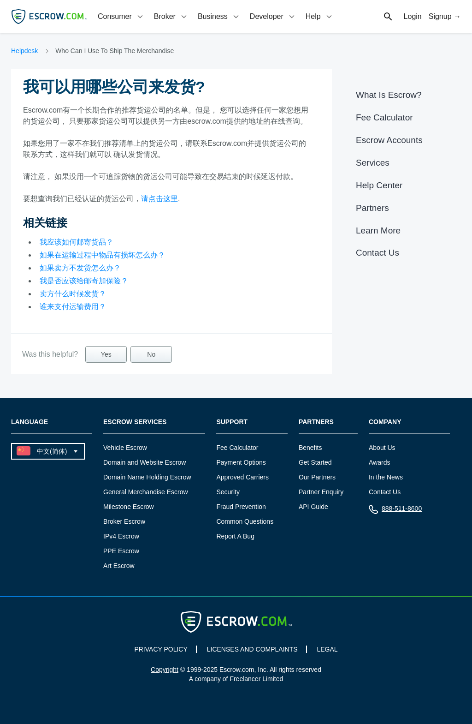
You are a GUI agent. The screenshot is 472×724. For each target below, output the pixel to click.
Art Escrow (119, 565)
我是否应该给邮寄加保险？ (84, 281)
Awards (379, 462)
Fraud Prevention (241, 506)
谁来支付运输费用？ (73, 307)
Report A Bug (235, 536)
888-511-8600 (395, 510)
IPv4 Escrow (121, 536)
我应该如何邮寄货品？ (76, 242)
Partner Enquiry (321, 492)
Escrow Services (134, 422)
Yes (106, 354)
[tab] (121, 16)
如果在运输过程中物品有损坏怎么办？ (102, 255)
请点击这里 (159, 199)
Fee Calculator (384, 117)
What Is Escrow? (389, 95)
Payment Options (241, 462)
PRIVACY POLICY (160, 649)
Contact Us (377, 252)
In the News (386, 477)
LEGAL (327, 649)
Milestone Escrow (128, 506)
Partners (372, 208)
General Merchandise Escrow (145, 492)
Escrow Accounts (389, 140)
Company (385, 422)
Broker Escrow (124, 521)
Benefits (310, 447)
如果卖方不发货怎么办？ (80, 268)
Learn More (378, 230)
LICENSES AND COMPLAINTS (252, 649)
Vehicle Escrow (125, 447)
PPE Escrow (121, 551)
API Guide (313, 506)
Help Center (379, 185)
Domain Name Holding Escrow (147, 477)
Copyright (164, 669)
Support (232, 422)
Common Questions (244, 521)
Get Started (315, 462)
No (151, 354)
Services (372, 163)
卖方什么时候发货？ (73, 294)
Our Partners (317, 477)
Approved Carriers (242, 477)
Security (228, 492)
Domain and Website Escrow (144, 462)
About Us (382, 447)
